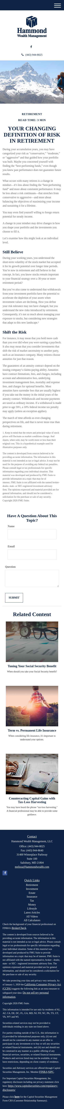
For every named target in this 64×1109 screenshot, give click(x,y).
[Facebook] (31, 47)
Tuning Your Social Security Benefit (32, 666)
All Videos (32, 916)
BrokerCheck (19, 928)
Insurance (32, 896)
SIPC (51, 1071)
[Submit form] (14, 598)
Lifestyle (32, 908)
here (17, 1096)
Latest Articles (32, 912)
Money (32, 904)
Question (10, 566)
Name (11, 526)
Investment (32, 888)
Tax (32, 900)
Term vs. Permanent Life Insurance (32, 730)
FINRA (43, 1071)
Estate (32, 892)
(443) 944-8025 (32, 54)
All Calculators (32, 920)
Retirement (32, 884)
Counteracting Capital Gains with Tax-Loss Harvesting (32, 800)
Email (11, 546)
